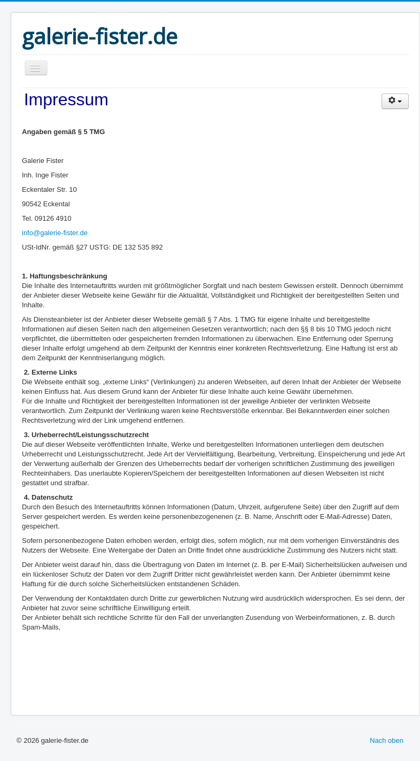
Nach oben (386, 740)
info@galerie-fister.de (55, 233)
